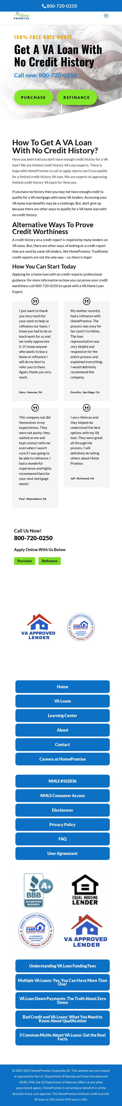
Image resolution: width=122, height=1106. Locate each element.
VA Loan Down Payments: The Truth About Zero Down (62, 1000)
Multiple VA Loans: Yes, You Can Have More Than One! (62, 982)
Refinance (76, 97)
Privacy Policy (62, 824)
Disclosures (62, 810)
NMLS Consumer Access (62, 795)
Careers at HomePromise (62, 759)
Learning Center (62, 715)
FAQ (62, 838)
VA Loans (62, 700)
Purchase (33, 97)
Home (62, 686)
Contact (62, 744)
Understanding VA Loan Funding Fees (62, 965)
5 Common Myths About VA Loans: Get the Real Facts (63, 1037)
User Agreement (62, 853)
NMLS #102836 (62, 781)
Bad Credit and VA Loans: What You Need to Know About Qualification (62, 1018)
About (62, 730)
